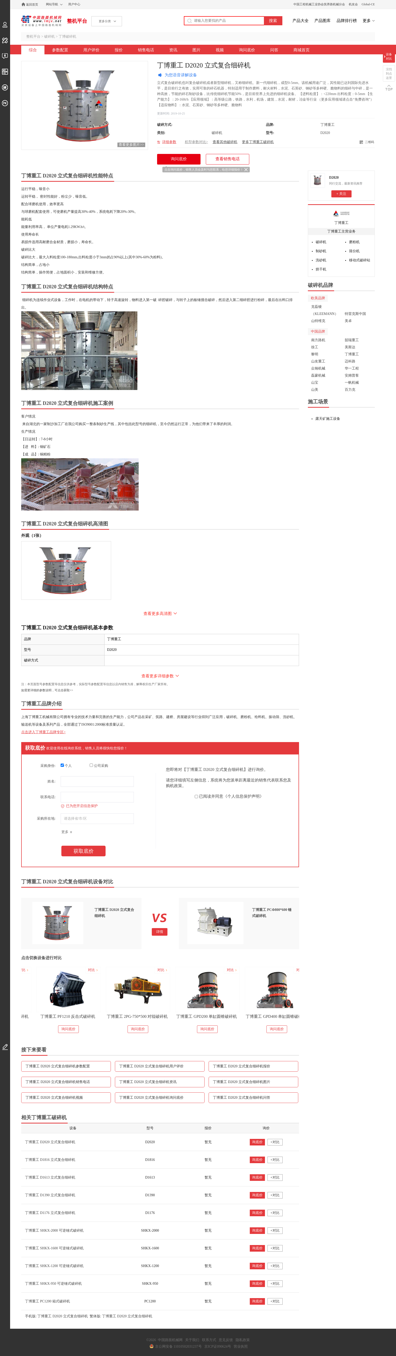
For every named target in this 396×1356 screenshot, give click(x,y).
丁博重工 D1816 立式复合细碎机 (50, 1160)
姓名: (51, 781)
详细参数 (169, 142)
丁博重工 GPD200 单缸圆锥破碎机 (263, 1016)
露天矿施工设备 (327, 419)
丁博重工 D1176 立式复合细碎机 (50, 1213)
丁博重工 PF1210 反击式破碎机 (124, 1016)
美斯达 (350, 347)
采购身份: (48, 766)
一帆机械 (352, 382)
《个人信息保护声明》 (243, 796)
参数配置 (60, 50)
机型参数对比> (196, 142)
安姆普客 (352, 375)
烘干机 (321, 269)
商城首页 (301, 50)
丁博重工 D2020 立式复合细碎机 (50, 1142)
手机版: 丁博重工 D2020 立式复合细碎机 (56, 1316)
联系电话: (48, 797)
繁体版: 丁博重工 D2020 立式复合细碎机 (121, 1316)
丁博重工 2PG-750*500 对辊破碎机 (194, 1016)
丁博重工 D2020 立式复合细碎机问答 (241, 1097)
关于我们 (192, 1340)
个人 (66, 766)
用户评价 (91, 50)
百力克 (350, 390)
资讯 (173, 50)
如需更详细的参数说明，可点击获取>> (47, 690)
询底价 (257, 1142)
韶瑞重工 (352, 340)
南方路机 (318, 340)
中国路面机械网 (41, 21)
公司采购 (99, 766)
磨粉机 (354, 242)
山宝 (314, 382)
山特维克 (318, 321)
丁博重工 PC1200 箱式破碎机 (47, 1301)
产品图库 (322, 20)
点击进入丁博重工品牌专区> (43, 732)
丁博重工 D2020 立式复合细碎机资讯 (148, 1082)
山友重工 (318, 361)
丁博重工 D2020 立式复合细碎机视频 (54, 1097)
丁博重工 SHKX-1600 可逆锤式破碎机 (54, 1248)
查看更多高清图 (157, 613)
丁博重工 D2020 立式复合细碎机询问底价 (151, 1097)
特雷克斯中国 (355, 314)
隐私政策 (243, 1340)
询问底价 (247, 50)
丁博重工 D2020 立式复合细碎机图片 (241, 1082)
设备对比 (389, 56)
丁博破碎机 (67, 36)
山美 (314, 390)
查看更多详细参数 (157, 676)
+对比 (275, 1142)
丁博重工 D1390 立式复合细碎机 (50, 1195)
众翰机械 (318, 368)
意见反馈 (226, 1340)
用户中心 (74, 4)
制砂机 (321, 251)
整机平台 (77, 21)
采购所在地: (46, 818)
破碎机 (49, 36)
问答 (274, 50)
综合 (33, 50)
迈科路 (350, 361)
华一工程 (352, 368)
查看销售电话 (227, 159)
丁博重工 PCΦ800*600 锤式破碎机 (55, 1016)
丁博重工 (341, 223)
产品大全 (300, 20)
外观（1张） (32, 535)
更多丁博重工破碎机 (258, 142)
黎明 (314, 354)
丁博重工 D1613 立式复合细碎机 (50, 1177)
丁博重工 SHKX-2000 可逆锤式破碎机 (54, 1230)
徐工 (314, 347)
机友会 (353, 4)
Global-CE (368, 4)
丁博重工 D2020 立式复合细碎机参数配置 (58, 1066)
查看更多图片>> (131, 145)
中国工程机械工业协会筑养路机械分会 (319, 4)
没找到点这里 (389, 73)
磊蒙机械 (318, 375)
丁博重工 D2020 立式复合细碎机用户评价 (151, 1066)
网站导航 (52, 4)
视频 (220, 50)
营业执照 (241, 1346)
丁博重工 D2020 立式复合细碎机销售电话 (58, 1082)
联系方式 (209, 1340)
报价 (119, 50)
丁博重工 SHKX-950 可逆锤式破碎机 (53, 1283)
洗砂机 (321, 260)
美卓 (348, 321)
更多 (367, 20)
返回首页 (32, 4)
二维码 (369, 142)
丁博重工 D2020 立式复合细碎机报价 (241, 1066)
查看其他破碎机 (225, 142)
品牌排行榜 (347, 20)
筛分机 (354, 251)
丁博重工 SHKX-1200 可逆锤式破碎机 (54, 1266)
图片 (196, 50)
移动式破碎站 (359, 260)
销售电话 (146, 50)
